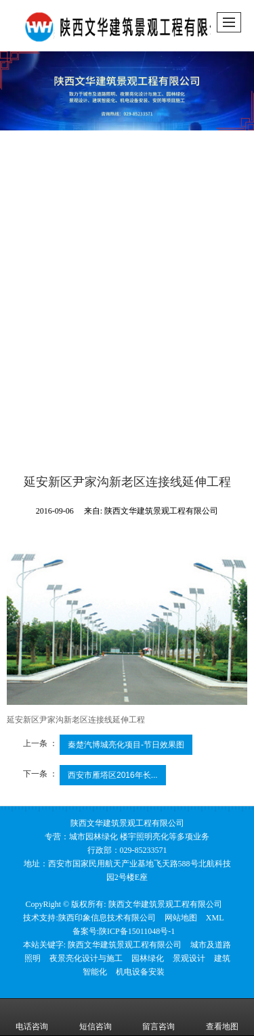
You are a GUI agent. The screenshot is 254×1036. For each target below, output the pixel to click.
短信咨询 (95, 1017)
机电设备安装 (140, 972)
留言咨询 (158, 1017)
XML (215, 917)
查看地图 (222, 1017)
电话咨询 (32, 1017)
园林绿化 (147, 958)
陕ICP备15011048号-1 (137, 931)
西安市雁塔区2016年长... (113, 775)
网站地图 (181, 917)
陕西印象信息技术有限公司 (107, 917)
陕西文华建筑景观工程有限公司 (165, 904)
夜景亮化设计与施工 (86, 958)
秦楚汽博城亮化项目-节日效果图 (126, 744)
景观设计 (189, 958)
